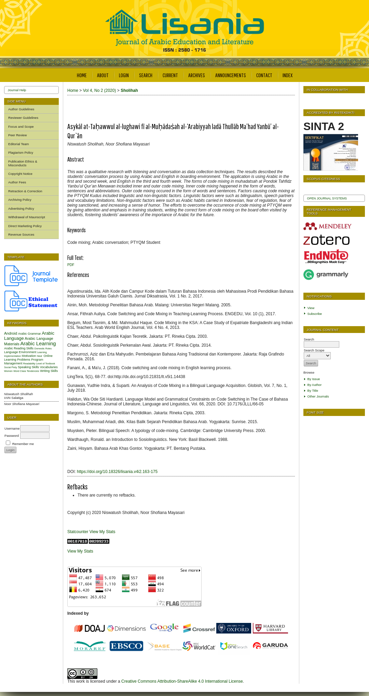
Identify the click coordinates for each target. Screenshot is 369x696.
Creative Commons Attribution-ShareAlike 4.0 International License (182, 681)
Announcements (230, 75)
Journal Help (17, 90)
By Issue (314, 379)
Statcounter (77, 531)
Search (145, 75)
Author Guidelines (21, 109)
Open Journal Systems (327, 198)
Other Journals (318, 396)
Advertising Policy (21, 208)
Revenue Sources (21, 234)
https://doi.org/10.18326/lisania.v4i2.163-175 (117, 471)
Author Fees (17, 182)
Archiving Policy (19, 199)
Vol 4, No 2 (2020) (99, 90)
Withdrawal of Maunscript (26, 217)
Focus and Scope (21, 126)
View (311, 308)
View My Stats (102, 531)
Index (287, 75)
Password (11, 435)
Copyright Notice (20, 174)
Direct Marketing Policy (25, 226)
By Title (313, 390)
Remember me (23, 444)
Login (124, 75)
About (103, 75)
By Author (315, 385)
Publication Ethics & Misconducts (22, 163)
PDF (70, 265)
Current (170, 75)
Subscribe (315, 314)
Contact (264, 75)
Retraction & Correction (25, 191)
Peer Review (17, 135)
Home (82, 75)
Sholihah (129, 90)
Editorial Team (18, 144)
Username (11, 428)
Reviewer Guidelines (23, 118)
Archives (196, 75)
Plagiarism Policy (20, 152)
